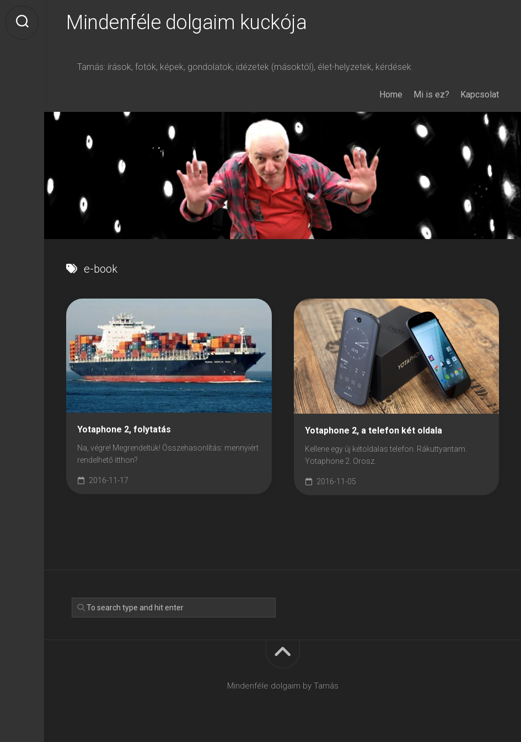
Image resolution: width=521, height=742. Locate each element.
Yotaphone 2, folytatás (124, 429)
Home (390, 94)
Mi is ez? (431, 94)
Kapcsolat (479, 94)
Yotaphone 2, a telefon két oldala (373, 430)
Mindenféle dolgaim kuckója (186, 22)
